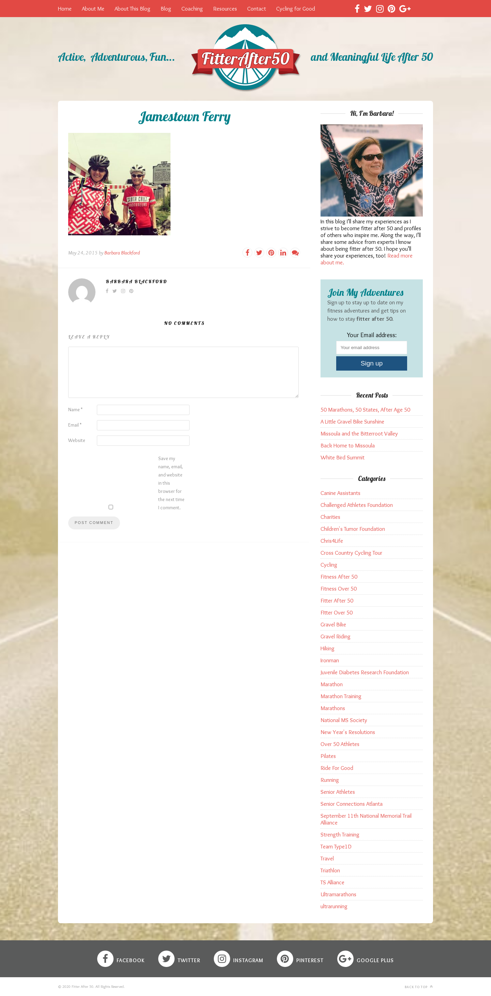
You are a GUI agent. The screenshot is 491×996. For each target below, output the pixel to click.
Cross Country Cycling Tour (351, 552)
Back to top (419, 986)
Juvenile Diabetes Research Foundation (365, 672)
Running (330, 779)
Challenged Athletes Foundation (357, 504)
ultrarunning (334, 906)
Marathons (333, 708)
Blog (166, 8)
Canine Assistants (340, 492)
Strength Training (340, 834)
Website (76, 440)
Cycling (329, 564)
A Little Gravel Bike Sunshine (352, 421)
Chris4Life (332, 540)
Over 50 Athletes (340, 744)
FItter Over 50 (337, 612)
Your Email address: (372, 335)
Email (74, 425)
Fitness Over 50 (339, 588)
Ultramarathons (338, 894)
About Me (93, 8)
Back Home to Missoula (348, 445)
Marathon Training (341, 696)
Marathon (332, 684)
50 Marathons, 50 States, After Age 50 (365, 409)
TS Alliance (332, 882)
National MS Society (344, 720)
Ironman (330, 660)
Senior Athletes (338, 791)
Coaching (192, 8)
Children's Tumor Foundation (353, 528)
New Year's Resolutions (348, 732)
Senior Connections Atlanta (352, 803)
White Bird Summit (342, 457)
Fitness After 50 (339, 576)
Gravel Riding (336, 636)
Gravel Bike (333, 624)
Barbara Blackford (122, 253)
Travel (327, 858)
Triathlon (330, 870)
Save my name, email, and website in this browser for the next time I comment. (171, 483)
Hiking (327, 648)
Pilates (328, 755)
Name (75, 409)
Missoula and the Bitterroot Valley (359, 433)
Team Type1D (336, 846)
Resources (225, 8)
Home (65, 8)
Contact (256, 8)
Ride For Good (337, 767)
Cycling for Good (295, 8)
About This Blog (132, 8)
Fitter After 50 (337, 600)
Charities (330, 516)
